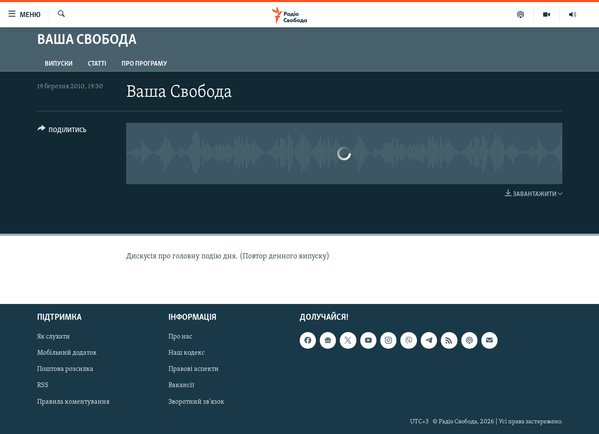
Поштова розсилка (65, 369)
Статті (97, 64)
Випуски (58, 64)
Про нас (180, 336)
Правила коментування (73, 401)
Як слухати (53, 336)
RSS (43, 385)
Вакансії (181, 385)
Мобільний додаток (67, 353)
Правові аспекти (193, 369)
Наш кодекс (186, 353)
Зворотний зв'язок (196, 401)
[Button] (62, 131)
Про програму (144, 64)
